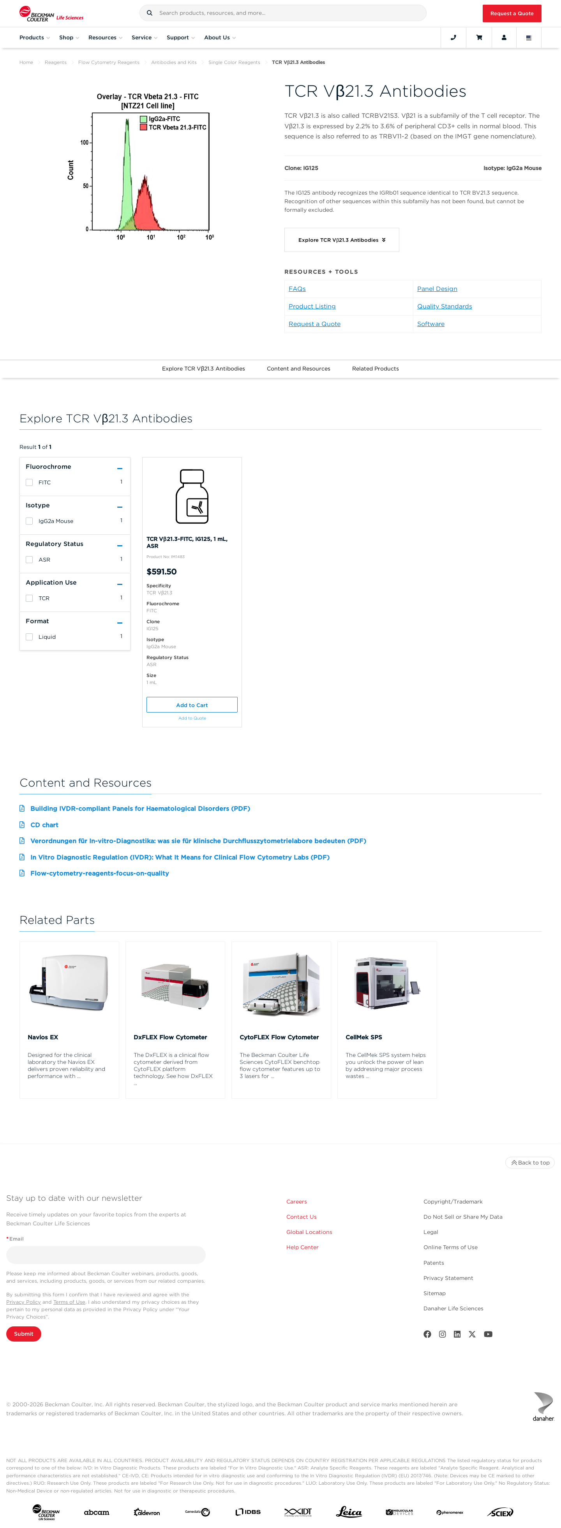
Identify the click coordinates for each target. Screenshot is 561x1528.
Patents (433, 1263)
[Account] (504, 37)
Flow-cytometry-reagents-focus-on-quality (99, 873)
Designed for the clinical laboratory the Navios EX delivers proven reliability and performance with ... (66, 1065)
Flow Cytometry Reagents (108, 62)
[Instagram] (442, 1336)
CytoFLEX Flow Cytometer (279, 1037)
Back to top (530, 1162)
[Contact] (453, 37)
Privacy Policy (23, 1302)
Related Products (375, 368)
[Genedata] (197, 1514)
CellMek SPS (364, 1037)
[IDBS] (248, 1514)
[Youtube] (488, 1336)
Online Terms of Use (450, 1247)
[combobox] (283, 13)
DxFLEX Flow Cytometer (170, 1037)
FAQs (297, 288)
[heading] (29, 482)
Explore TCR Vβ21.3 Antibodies (203, 368)
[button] (150, 13)
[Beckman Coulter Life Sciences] (51, 13)
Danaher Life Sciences (453, 1308)
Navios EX (43, 1037)
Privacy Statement (448, 1278)
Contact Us (301, 1217)
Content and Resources (298, 368)
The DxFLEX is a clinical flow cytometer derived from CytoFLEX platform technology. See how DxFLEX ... (173, 1069)
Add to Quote (192, 718)
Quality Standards (444, 306)
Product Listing (312, 306)
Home (26, 62)
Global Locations (309, 1232)
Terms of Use (69, 1302)
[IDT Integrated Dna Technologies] (298, 1514)
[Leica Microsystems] (349, 1514)
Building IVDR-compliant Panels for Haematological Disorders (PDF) (140, 808)
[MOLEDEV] (399, 1514)
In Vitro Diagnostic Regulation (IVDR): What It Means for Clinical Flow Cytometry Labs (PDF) (180, 857)
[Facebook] (427, 1336)
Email (15, 1239)
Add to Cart (192, 705)
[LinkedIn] (457, 1336)
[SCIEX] (500, 1514)
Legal (430, 1232)
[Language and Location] (529, 37)
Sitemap (434, 1293)
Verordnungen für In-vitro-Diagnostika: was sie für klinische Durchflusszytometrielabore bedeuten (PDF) (198, 841)
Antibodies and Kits (174, 62)
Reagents (56, 62)
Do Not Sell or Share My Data (463, 1217)
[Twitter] (472, 1336)
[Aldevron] (147, 1514)
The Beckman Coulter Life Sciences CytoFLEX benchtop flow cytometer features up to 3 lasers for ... (280, 1065)
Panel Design (437, 288)
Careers (296, 1201)
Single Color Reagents (234, 62)
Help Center (302, 1247)
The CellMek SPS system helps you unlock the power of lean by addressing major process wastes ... (386, 1065)
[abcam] (97, 1514)
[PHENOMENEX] (450, 1514)
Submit (24, 1334)
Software (431, 324)
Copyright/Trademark (453, 1201)
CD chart (44, 825)
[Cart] (479, 37)
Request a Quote (512, 13)
